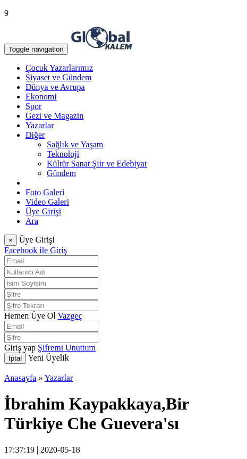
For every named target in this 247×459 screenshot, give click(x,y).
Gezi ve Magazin (54, 115)
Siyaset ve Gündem (58, 77)
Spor (33, 106)
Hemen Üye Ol (30, 315)
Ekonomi (41, 96)
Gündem (61, 173)
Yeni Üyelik (48, 357)
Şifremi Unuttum (67, 347)
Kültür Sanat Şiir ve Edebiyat (97, 163)
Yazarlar (39, 125)
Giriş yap (20, 347)
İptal (15, 358)
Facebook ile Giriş (35, 250)
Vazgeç (70, 315)
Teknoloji (63, 153)
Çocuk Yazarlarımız (59, 67)
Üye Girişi (43, 211)
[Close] (10, 240)
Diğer (35, 134)
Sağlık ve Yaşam (75, 144)
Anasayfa (20, 377)
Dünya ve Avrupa (55, 86)
